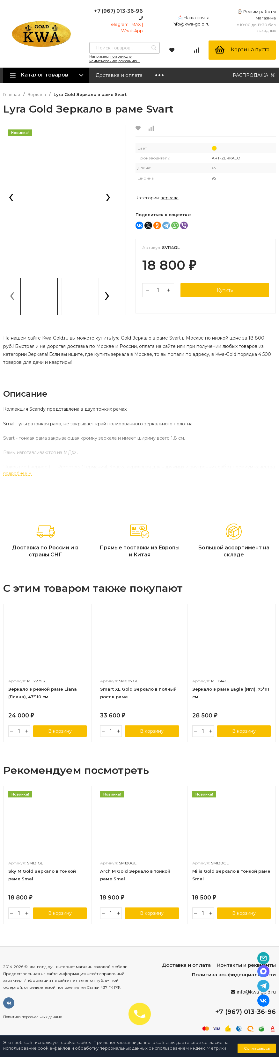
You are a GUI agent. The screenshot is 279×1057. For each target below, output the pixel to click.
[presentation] (11, 198)
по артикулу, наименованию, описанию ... (114, 58)
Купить (225, 290)
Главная (11, 94)
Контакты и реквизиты (246, 965)
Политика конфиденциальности (234, 975)
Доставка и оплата (119, 75)
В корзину (60, 731)
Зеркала (37, 94)
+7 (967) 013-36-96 (118, 11)
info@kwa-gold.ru (191, 23)
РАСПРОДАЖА (254, 75)
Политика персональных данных (32, 1017)
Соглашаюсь (257, 1048)
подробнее (17, 473)
